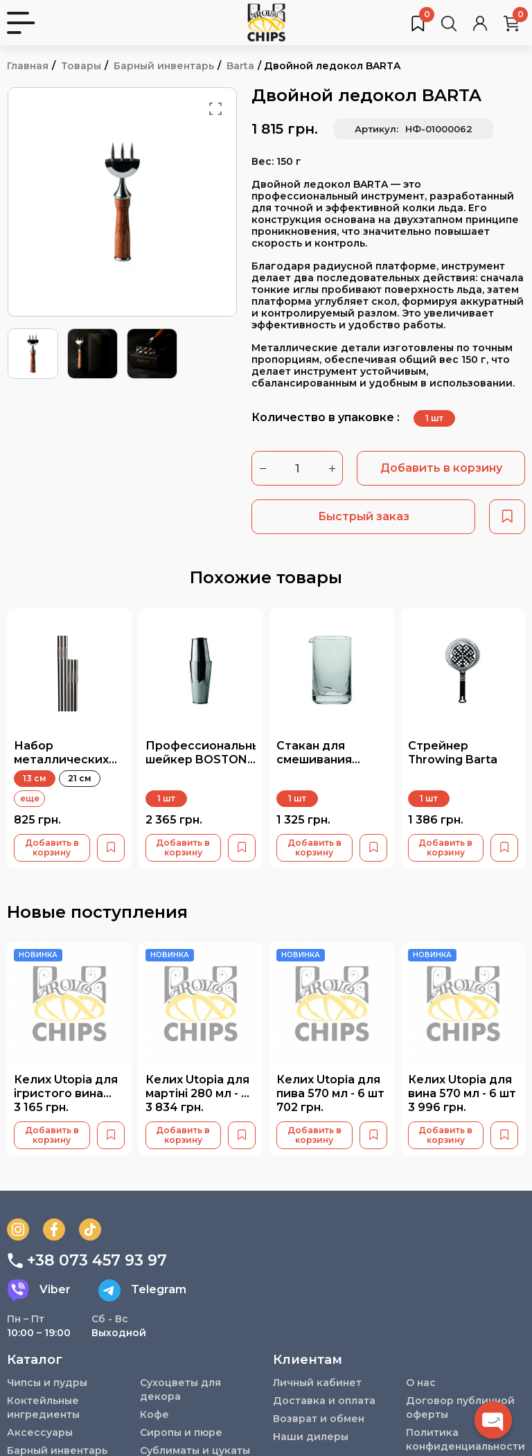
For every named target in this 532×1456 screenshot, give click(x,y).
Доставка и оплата (324, 1400)
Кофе (154, 1414)
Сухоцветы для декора (180, 1389)
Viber (39, 1290)
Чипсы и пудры (47, 1382)
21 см (79, 778)
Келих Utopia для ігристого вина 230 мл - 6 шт (66, 1092)
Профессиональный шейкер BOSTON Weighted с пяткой (207, 765)
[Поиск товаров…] (449, 23)
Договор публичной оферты (460, 1407)
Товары (81, 66)
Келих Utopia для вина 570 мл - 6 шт (462, 1086)
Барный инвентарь (164, 66)
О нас (421, 1382)
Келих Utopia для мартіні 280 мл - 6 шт (197, 1092)
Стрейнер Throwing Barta (453, 752)
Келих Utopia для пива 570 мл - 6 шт (330, 1086)
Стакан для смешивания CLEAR (314, 759)
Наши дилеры (310, 1436)
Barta (240, 66)
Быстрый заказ (363, 516)
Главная (27, 66)
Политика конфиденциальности (465, 1439)
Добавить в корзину (441, 467)
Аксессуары (40, 1432)
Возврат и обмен (318, 1418)
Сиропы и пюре (181, 1432)
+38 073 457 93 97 (87, 1260)
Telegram (142, 1290)
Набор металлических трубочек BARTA (64, 759)
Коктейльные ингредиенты (43, 1407)
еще (29, 798)
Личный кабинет (317, 1382)
